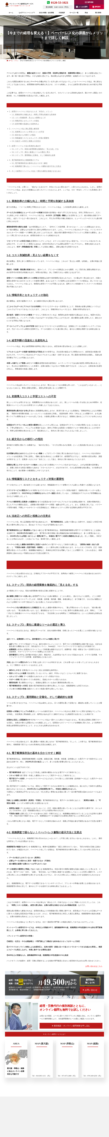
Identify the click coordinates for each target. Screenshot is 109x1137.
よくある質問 (81, 7)
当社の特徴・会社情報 (53, 1120)
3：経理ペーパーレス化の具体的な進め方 (25, 146)
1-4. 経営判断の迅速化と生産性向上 (25, 124)
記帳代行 (71, 1115)
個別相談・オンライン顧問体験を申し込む (71, 1026)
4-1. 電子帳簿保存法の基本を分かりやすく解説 (29, 163)
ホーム (49, 1104)
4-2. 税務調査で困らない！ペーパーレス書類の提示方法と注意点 (36, 166)
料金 (48, 1128)
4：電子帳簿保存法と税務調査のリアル (24, 160)
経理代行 (71, 1111)
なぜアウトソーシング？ (54, 1108)
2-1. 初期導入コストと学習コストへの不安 (28, 132)
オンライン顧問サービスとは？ (54, 1034)
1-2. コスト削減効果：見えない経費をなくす (29, 118)
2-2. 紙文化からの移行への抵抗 (24, 135)
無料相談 (89, 2)
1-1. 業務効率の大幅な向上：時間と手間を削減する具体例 (34, 114)
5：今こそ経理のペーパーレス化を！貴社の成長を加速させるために (35, 171)
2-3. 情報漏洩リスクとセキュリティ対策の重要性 (30, 138)
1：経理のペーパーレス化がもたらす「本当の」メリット (31, 111)
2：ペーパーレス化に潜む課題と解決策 (24, 129)
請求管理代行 (73, 1118)
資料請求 (96, 7)
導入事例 (49, 1131)
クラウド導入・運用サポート (76, 1134)
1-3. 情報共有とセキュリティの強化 (25, 121)
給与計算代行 (73, 1126)
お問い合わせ (90, 990)
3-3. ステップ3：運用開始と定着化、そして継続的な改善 (33, 155)
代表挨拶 (49, 1124)
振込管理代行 (73, 1122)
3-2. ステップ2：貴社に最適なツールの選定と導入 (31, 152)
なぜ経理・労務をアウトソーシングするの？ (55, 1112)
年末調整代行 (73, 1129)
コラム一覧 (51, 1117)
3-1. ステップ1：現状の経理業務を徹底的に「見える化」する (35, 149)
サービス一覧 (71, 1104)
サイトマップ (92, 1104)
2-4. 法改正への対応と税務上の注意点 (26, 141)
